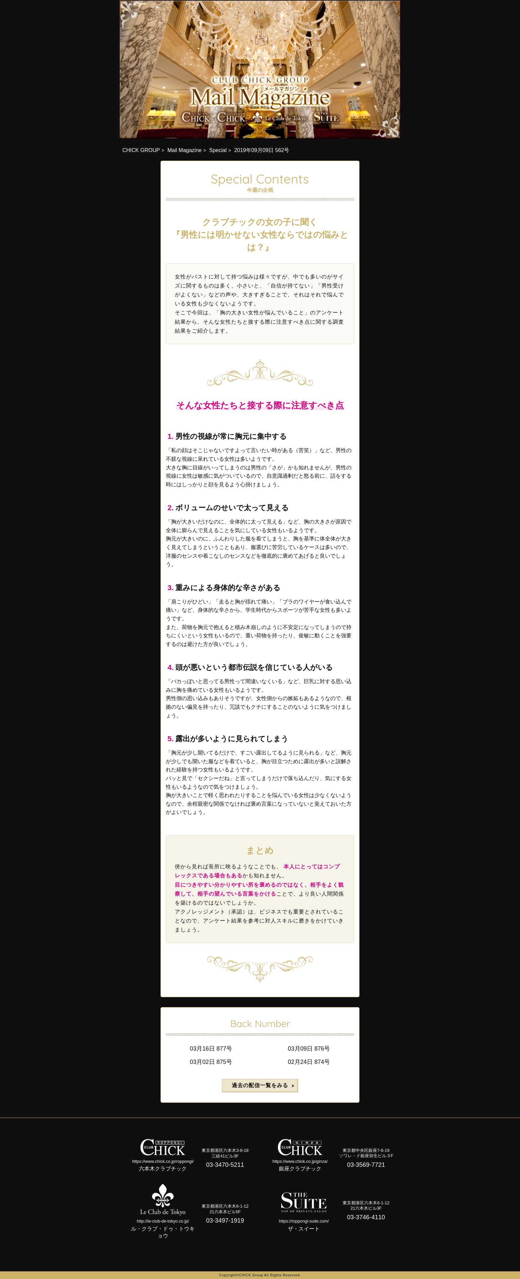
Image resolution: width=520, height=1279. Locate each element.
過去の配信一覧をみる (260, 1085)
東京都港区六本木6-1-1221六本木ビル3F (366, 1205)
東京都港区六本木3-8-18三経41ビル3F (225, 1153)
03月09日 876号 (309, 1048)
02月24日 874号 (309, 1062)
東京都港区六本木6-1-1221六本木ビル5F (225, 1209)
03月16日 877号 (211, 1048)
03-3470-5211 (225, 1164)
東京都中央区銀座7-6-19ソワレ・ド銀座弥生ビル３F (366, 1153)
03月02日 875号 (211, 1062)
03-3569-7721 (366, 1164)
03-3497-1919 (225, 1220)
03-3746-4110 (366, 1217)
